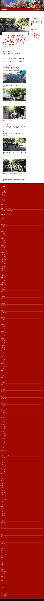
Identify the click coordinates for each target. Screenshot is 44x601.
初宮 (2, 487)
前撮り (2, 490)
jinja (4, 179)
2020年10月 (3, 335)
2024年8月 (3, 256)
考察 (2, 562)
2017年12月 (3, 394)
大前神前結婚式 (3, 499)
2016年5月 (3, 428)
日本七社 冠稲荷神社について (37, 9)
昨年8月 (13, 53)
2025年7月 (3, 236)
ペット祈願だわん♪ (4, 210)
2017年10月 (3, 398)
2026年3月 (3, 222)
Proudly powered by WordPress (5, 599)
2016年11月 (3, 417)
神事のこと (3, 548)
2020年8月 (3, 338)
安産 (2, 506)
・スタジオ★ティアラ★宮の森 (35, 35)
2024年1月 (3, 268)
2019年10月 (3, 356)
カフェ (2, 462)
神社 (4, 180)
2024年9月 (3, 254)
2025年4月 (3, 242)
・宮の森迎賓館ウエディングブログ (36, 33)
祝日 (2, 546)
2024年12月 (3, 249)
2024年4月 (3, 263)
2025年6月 (3, 238)
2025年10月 (3, 231)
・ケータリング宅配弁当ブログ (35, 37)
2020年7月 (3, 340)
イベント (11, 179)
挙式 (2, 520)
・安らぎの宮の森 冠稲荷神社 (35, 31)
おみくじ (2, 452)
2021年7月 (3, 319)
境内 (13, 179)
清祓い (2, 539)
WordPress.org (3, 595)
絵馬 (2, 559)
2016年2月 (3, 433)
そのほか (2, 459)
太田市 (16, 179)
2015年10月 (3, 440)
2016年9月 (3, 421)
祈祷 (2, 545)
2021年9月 (3, 315)
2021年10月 (3, 314)
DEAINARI (3, 450)
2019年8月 (3, 359)
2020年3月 (3, 347)
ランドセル (3, 469)
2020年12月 (3, 331)
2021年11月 (3, 312)
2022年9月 (3, 296)
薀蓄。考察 (3, 571)
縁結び (2, 560)
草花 (2, 569)
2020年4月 (3, 345)
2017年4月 (3, 408)
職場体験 (2, 564)
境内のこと (3, 497)
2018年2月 (3, 391)
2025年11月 (3, 229)
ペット (2, 466)
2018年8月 (3, 380)
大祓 (2, 501)
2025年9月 (3, 233)
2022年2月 (3, 308)
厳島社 (2, 492)
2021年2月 (3, 328)
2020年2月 (3, 349)
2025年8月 (3, 235)
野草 (2, 580)
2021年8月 (3, 317)
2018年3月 (3, 389)
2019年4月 (3, 366)
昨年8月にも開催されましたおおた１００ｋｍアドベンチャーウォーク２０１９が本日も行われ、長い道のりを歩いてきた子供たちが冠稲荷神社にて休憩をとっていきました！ (14, 40)
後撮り (2, 513)
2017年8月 (3, 401)
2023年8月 (3, 277)
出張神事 (2, 483)
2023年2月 (3, 287)
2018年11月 (3, 375)
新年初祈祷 (3, 522)
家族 (2, 508)
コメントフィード (4, 593)
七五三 (2, 471)
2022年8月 (3, 298)
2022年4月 (3, 305)
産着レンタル (3, 543)
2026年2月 (3, 224)
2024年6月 (3, 259)
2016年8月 (3, 422)
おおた (7, 179)
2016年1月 (3, 435)
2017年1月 (3, 414)
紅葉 (2, 555)
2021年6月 (3, 321)
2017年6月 (3, 405)
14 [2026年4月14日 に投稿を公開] (33, 21)
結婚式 (2, 557)
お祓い (2, 457)
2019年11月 (3, 354)
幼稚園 (2, 511)
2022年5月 (3, 303)
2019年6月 (3, 363)
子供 (24, 179)
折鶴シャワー (3, 518)
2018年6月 (3, 384)
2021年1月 (3, 329)
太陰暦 (2, 504)
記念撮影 (2, 576)
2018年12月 (3, 373)
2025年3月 (3, 243)
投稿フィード (3, 591)
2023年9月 (3, 275)
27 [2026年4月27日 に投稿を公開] (31, 24)
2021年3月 (3, 326)
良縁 (2, 566)
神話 (2, 552)
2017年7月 (3, 403)
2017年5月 (3, 407)
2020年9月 (3, 336)
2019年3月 (3, 368)
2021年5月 (3, 322)
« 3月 (31, 25)
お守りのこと (3, 453)
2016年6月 (3, 426)
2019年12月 (3, 352)
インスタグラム (3, 460)
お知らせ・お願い (4, 455)
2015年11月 (3, 438)
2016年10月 (3, 419)
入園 (2, 478)
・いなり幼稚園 (33, 36)
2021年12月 (3, 310)
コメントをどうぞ (11, 46)
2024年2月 (3, 266)
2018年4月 (3, 387)
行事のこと (3, 573)
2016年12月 (3, 415)
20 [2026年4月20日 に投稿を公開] (31, 22)
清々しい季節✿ (3, 191)
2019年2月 (3, 370)
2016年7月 (3, 424)
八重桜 (2, 194)
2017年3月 (3, 410)
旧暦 (2, 525)
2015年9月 (3, 442)
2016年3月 (3, 431)
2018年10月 (3, 377)
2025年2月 (3, 245)
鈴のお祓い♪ (3, 206)
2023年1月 (3, 289)
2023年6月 (3, 280)
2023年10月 (3, 273)
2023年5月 (3, 282)
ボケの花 (2, 467)
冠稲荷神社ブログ (4, 9)
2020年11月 (3, 333)
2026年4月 (3, 221)
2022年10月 (3, 294)
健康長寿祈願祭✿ (4, 196)
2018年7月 (3, 382)
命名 (2, 494)
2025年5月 (3, 240)
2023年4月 (3, 284)
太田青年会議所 (20, 179)
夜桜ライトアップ (4, 199)
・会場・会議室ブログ (34, 34)
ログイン (2, 590)
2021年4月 (3, 324)
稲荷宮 (2, 553)
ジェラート (3, 464)
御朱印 (2, 515)
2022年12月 (3, 291)
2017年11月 (3, 396)
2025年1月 (3, 247)
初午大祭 (2, 485)
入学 (2, 480)
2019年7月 (3, 361)
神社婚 (2, 550)
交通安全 (2, 473)
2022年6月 (3, 301)
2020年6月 (3, 342)
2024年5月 (3, 261)
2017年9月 (3, 400)
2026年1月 (3, 226)
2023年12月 (3, 270)
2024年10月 (3, 252)
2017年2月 (3, 412)
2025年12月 (3, 228)
